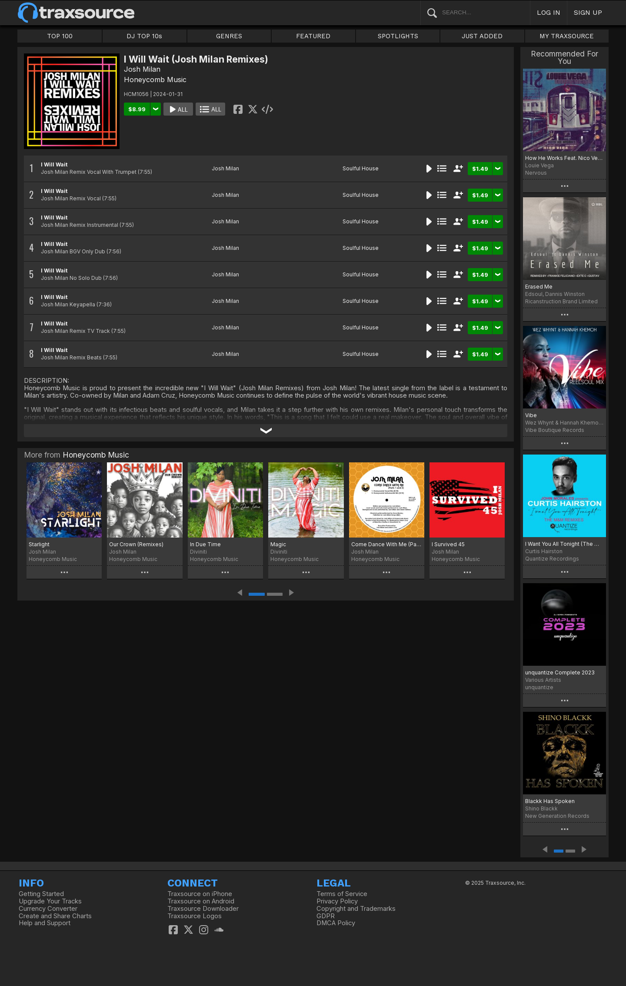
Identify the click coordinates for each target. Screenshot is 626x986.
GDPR (325, 916)
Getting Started (41, 894)
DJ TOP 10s (144, 36)
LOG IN (548, 12)
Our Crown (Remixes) (136, 544)
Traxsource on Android (200, 901)
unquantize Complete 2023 (560, 672)
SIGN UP (588, 12)
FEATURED (313, 36)
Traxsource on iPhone (199, 894)
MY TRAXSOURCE (566, 36)
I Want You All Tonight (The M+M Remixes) (564, 544)
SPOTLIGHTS (398, 36)
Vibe (531, 415)
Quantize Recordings (552, 558)
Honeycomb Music (155, 79)
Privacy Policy (337, 901)
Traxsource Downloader (203, 909)
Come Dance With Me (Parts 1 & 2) (386, 544)
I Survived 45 (448, 544)
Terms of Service (341, 894)
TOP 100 (60, 36)
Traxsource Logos (194, 916)
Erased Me (539, 286)
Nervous (536, 172)
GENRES (229, 36)
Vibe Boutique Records (554, 430)
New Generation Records (557, 816)
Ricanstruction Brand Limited (561, 301)
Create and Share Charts (55, 916)
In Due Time (205, 544)
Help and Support (44, 923)
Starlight (39, 544)
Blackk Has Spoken (550, 801)
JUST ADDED (482, 36)
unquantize (539, 687)
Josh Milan (142, 69)
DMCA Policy (335, 923)
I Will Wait (54, 164)
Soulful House (361, 168)
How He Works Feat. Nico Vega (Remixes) (564, 158)
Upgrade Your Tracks (50, 901)
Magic (278, 544)
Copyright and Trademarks (356, 909)
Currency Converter (48, 909)
